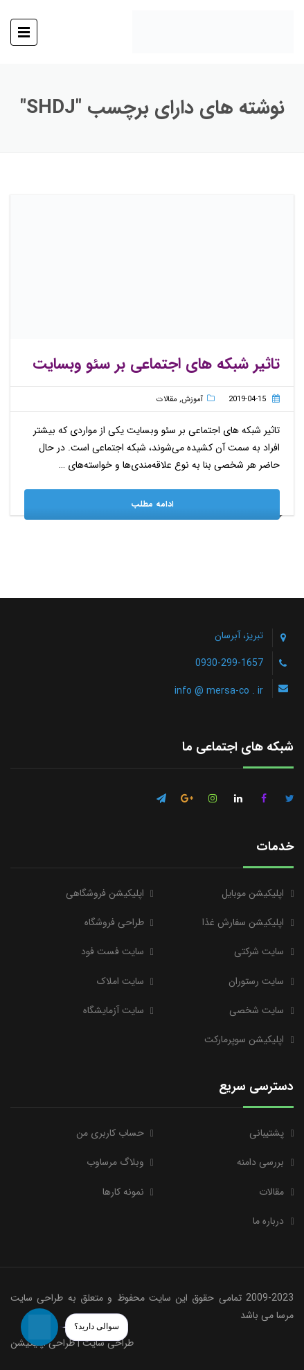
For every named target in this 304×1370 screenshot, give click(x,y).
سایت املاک (120, 981)
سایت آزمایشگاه (113, 1010)
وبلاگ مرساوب (115, 1162)
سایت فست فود (112, 951)
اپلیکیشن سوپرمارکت (244, 1039)
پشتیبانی (266, 1133)
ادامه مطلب (152, 504)
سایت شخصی (256, 1010)
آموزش (192, 399)
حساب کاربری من (110, 1133)
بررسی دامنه (260, 1162)
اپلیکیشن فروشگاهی (105, 893)
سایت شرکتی (259, 951)
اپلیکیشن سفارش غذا (243, 922)
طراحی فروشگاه (114, 922)
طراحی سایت (108, 1343)
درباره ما (268, 1221)
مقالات (167, 399)
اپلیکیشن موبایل (253, 893)
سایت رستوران (256, 981)
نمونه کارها (123, 1192)
